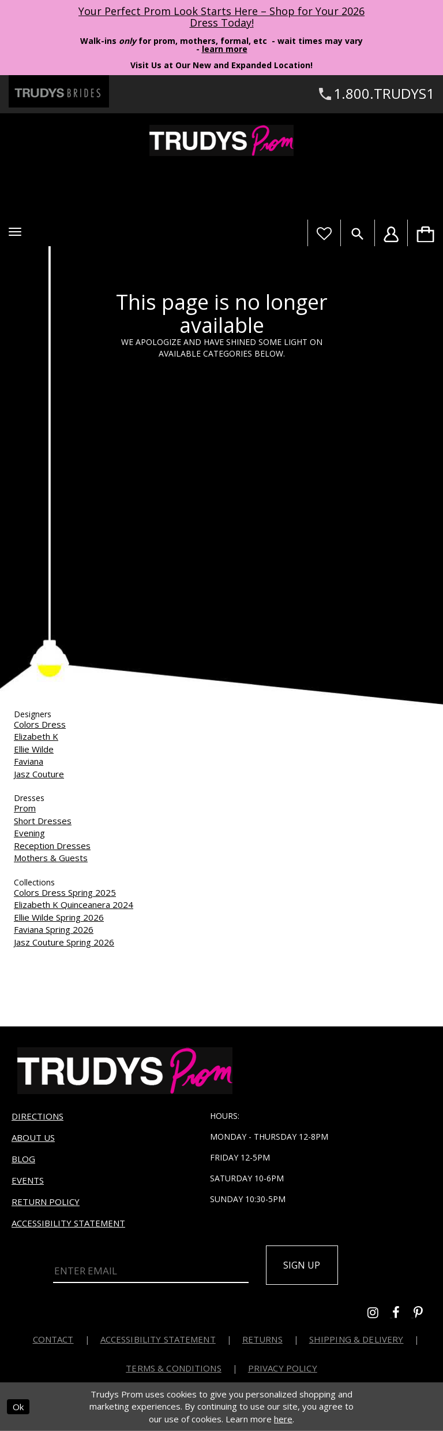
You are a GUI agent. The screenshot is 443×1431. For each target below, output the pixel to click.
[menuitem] (425, 233)
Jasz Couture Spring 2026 (64, 942)
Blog (23, 1159)
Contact (53, 1339)
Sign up (302, 1265)
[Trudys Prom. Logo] (221, 140)
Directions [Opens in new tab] (37, 1116)
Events (28, 1180)
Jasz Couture (39, 774)
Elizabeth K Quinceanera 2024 (73, 904)
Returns (262, 1339)
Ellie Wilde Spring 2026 (59, 917)
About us (33, 1137)
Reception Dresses (52, 845)
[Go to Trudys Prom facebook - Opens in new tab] (403, 1313)
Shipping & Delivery (356, 1339)
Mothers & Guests (51, 857)
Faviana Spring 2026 (53, 929)
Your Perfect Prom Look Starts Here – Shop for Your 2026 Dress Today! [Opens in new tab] (221, 16)
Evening (29, 833)
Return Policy (46, 1201)
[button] (15, 232)
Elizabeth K (36, 736)
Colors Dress (40, 724)
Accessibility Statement (68, 1223)
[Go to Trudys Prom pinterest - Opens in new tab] (424, 1313)
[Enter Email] (151, 1271)
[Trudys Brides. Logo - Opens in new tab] (59, 91)
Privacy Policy (282, 1368)
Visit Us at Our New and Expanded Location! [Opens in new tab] (221, 65)
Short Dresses (43, 820)
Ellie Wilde (34, 749)
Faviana (28, 761)
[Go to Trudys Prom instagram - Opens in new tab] (379, 1313)
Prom (25, 808)
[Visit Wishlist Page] (323, 233)
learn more (224, 48)
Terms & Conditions (174, 1368)
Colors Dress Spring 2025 (65, 892)
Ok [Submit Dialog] (18, 1407)
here (283, 1419)
